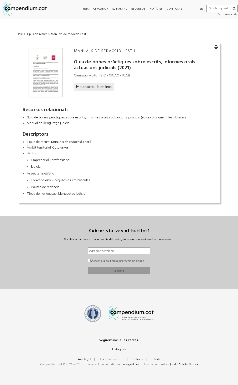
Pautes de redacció (45, 187)
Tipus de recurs (37, 34)
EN (199, 9)
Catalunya (60, 147)
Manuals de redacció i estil (69, 34)
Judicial (36, 166)
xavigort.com (131, 364)
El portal (118, 9)
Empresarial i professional (50, 160)
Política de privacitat (111, 359)
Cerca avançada (225, 14)
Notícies (154, 9)
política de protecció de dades (125, 260)
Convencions (41, 180)
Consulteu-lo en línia (94, 87)
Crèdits (155, 359)
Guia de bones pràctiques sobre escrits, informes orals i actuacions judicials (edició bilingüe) (96, 117)
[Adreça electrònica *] (119, 250)
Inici (20, 34)
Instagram (119, 349)
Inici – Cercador (94, 9)
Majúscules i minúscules (72, 180)
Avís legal (84, 359)
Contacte (173, 9)
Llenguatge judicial (72, 193)
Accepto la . (116, 260)
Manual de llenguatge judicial (48, 123)
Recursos (137, 9)
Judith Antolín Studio (184, 364)
